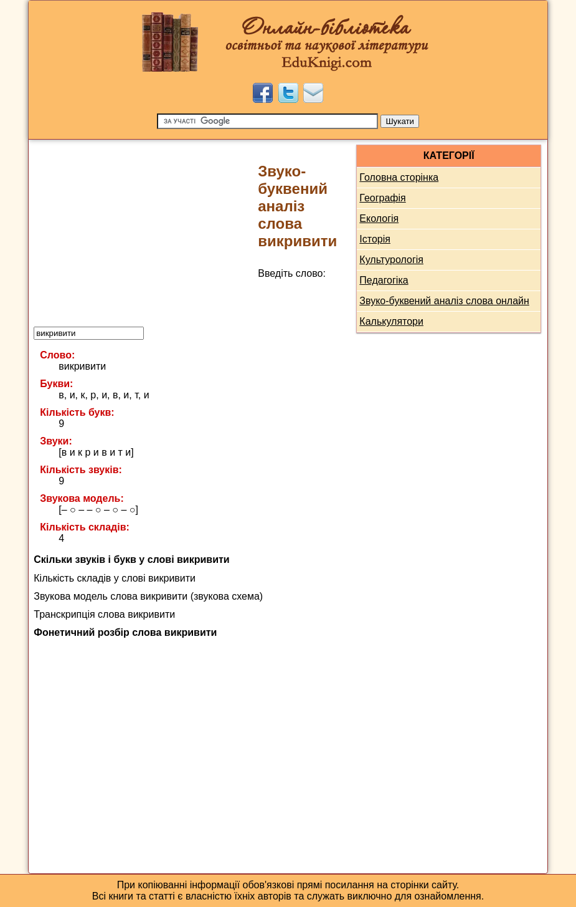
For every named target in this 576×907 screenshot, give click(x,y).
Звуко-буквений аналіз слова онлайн (444, 300)
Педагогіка (383, 280)
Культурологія (391, 259)
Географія (382, 198)
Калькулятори (391, 321)
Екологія (379, 218)
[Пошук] (267, 121)
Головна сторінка (398, 177)
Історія (374, 239)
